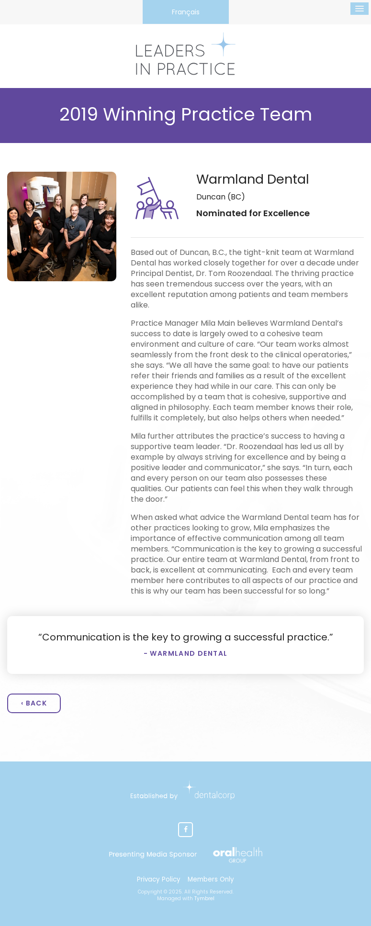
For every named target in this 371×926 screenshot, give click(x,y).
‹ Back (34, 703)
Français (186, 12)
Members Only (211, 879)
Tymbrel (204, 898)
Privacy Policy (158, 879)
